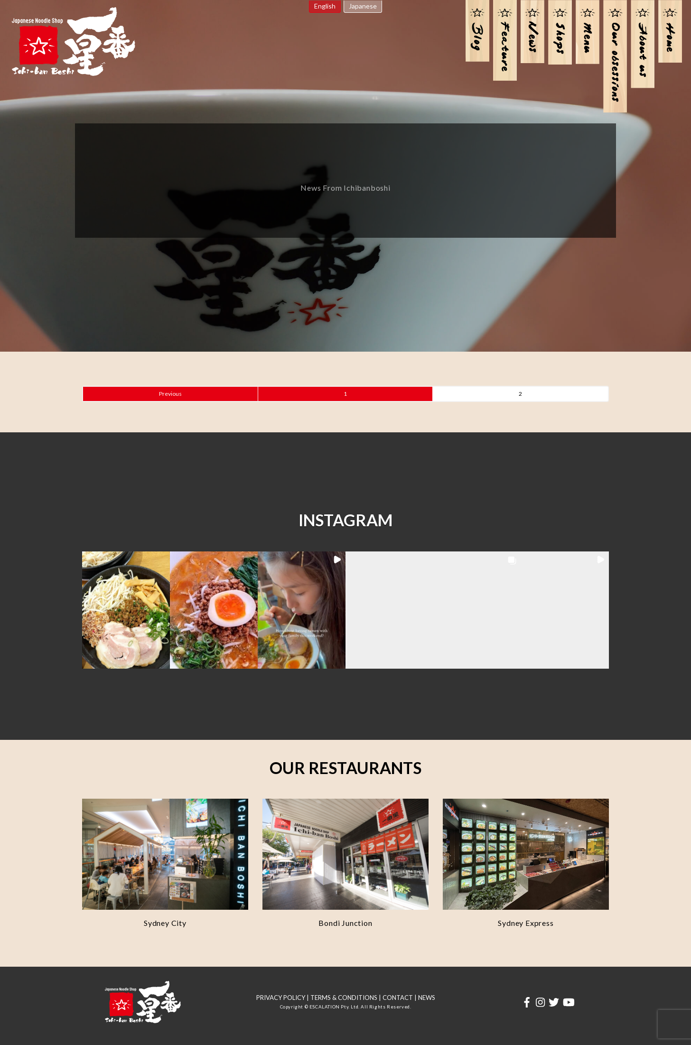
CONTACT (398, 997)
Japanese (363, 6)
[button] (126, 610)
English (325, 6)
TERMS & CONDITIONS (343, 997)
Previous (170, 393)
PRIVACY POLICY (280, 997)
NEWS (426, 997)
